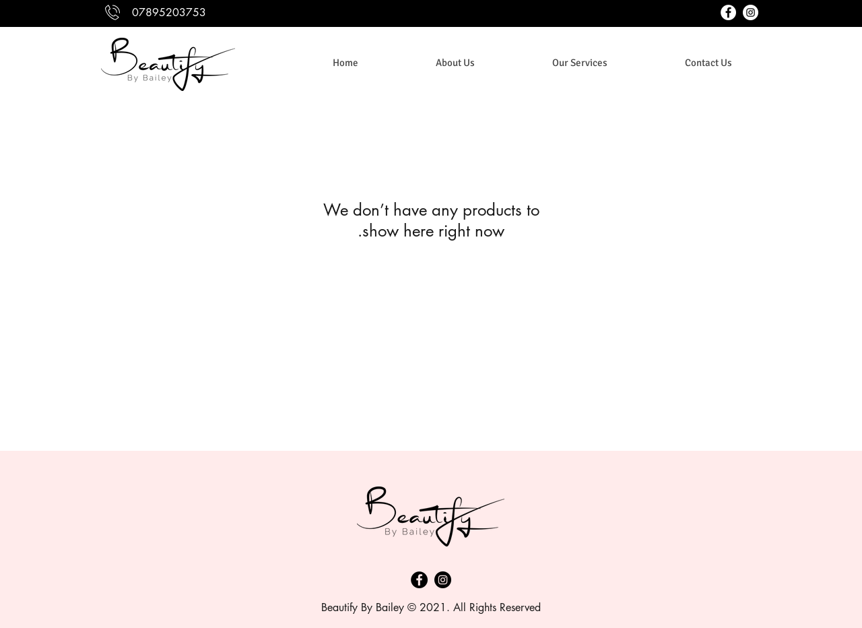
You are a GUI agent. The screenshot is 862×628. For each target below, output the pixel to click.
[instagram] (750, 12)
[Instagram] (442, 579)
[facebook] (728, 12)
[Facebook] (419, 579)
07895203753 (169, 12)
